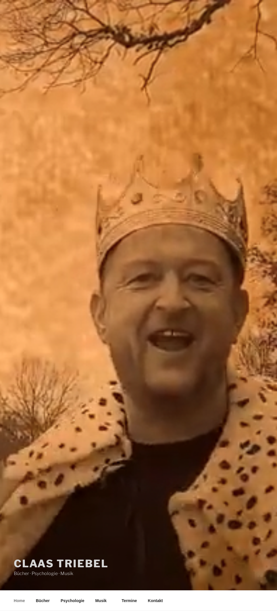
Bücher (43, 600)
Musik (103, 600)
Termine (129, 600)
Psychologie (72, 600)
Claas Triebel (61, 563)
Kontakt (155, 600)
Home (19, 600)
